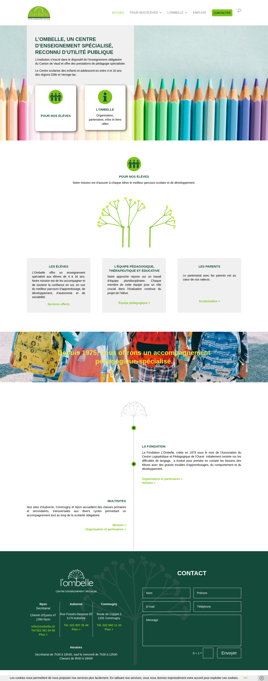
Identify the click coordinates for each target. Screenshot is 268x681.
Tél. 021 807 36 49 (76, 625)
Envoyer (229, 653)
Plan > (43, 634)
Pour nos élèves (144, 12)
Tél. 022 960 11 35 (109, 625)
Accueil (118, 12)
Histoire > (148, 483)
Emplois (199, 12)
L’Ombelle (175, 12)
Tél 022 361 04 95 (43, 630)
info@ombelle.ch (43, 626)
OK (246, 678)
